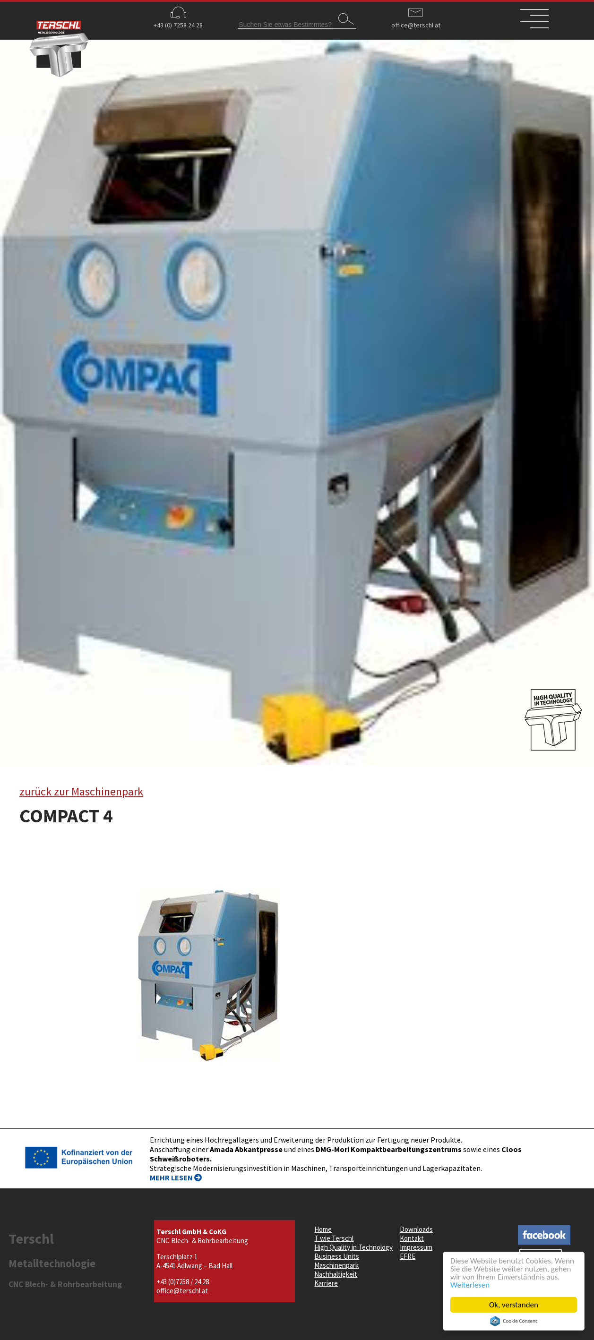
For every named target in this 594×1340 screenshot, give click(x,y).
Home (323, 1229)
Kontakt (412, 1238)
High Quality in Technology (353, 1247)
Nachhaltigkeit (335, 1274)
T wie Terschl (333, 1238)
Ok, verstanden (514, 1305)
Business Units (336, 1256)
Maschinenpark (336, 1265)
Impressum (416, 1247)
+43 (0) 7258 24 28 (178, 25)
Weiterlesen (470, 1285)
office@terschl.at (415, 25)
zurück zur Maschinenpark (81, 791)
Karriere (326, 1283)
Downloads (416, 1229)
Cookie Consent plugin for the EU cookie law (514, 1321)
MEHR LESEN (176, 1177)
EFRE (407, 1256)
